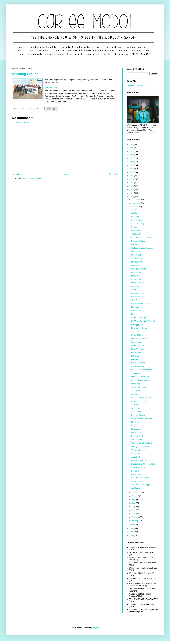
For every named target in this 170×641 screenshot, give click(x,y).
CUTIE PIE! (136, 286)
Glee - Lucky (136, 408)
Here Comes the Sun (139, 328)
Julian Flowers (137, 440)
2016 (132, 176)
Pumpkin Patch (137, 436)
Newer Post (17, 174)
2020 (132, 162)
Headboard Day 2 (138, 293)
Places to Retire (137, 366)
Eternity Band (136, 453)
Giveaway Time (137, 217)
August (135, 496)
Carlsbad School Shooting (141, 443)
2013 (132, 186)
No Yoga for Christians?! (141, 446)
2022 (132, 155)
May (134, 507)
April (134, 510)
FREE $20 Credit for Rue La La (143, 321)
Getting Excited (137, 311)
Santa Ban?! (136, 412)
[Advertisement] (65, 148)
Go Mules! (135, 213)
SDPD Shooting (137, 224)
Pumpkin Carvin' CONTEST (142, 237)
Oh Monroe (135, 488)
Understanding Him (139, 269)
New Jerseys (136, 429)
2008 (132, 528)
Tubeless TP (136, 234)
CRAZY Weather (138, 345)
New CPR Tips (137, 349)
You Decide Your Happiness (142, 485)
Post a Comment (22, 123)
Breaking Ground (25, 74)
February (135, 517)
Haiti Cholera (136, 307)
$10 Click (135, 356)
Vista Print (135, 300)
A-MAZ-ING (136, 279)
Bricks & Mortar (137, 335)
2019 (132, 165)
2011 (132, 193)
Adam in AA (136, 332)
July (133, 500)
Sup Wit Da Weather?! (140, 478)
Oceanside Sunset (138, 450)
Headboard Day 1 (138, 297)
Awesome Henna (138, 467)
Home (65, 174)
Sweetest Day (136, 373)
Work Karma (136, 342)
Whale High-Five (138, 481)
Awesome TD (136, 405)
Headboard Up (137, 244)
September (136, 493)
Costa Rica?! (136, 474)
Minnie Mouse (136, 276)
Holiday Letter (136, 255)
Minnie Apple (136, 384)
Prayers (134, 426)
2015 (132, 179)
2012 (132, 190)
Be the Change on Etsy (140, 380)
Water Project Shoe (139, 387)
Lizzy (133, 314)
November (136, 203)
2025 (132, 144)
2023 (132, 151)
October (135, 207)
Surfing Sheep (137, 220)
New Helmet (136, 394)
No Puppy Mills (137, 325)
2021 (132, 158)
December (136, 200)
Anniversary (136, 391)
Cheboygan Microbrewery (141, 370)
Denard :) (135, 471)
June (134, 503)
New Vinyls (135, 251)
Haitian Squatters (138, 422)
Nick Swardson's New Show (142, 419)
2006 (132, 535)
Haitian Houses (137, 352)
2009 (132, 525)
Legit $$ (134, 359)
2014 (132, 183)
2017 (132, 172)
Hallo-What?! (136, 231)
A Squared (135, 457)
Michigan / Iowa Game (140, 377)
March (134, 514)
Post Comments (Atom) (32, 178)
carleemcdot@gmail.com (137, 85)
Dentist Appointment (139, 339)
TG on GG (135, 290)
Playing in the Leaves (139, 401)
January (135, 521)
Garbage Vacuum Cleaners (142, 248)
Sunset (134, 210)
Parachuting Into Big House (142, 398)
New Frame (136, 433)
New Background (138, 363)
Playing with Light (138, 241)
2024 (132, 148)
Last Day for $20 (137, 283)
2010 (132, 197)
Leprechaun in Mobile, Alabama (143, 464)
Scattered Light (137, 258)
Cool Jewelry (136, 265)
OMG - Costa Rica (138, 460)
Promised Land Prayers (140, 304)
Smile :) (134, 227)
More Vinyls (136, 272)
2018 (132, 169)
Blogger (96, 628)
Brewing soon (51, 88)
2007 (132, 532)
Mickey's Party (137, 262)
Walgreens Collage (138, 318)
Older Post (113, 174)
